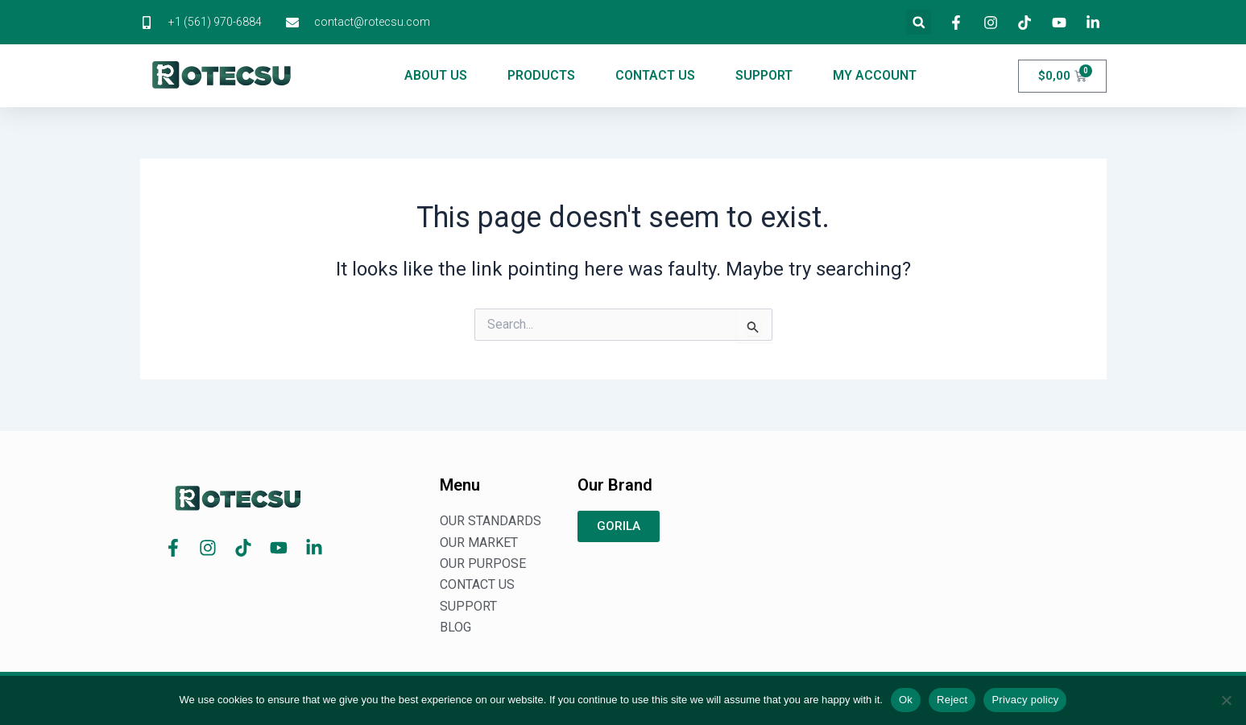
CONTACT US (655, 75)
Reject (952, 700)
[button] (918, 22)
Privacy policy (1024, 700)
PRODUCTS (541, 75)
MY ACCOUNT (875, 75)
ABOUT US (435, 75)
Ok (906, 700)
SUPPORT (764, 75)
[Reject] (1226, 700)
